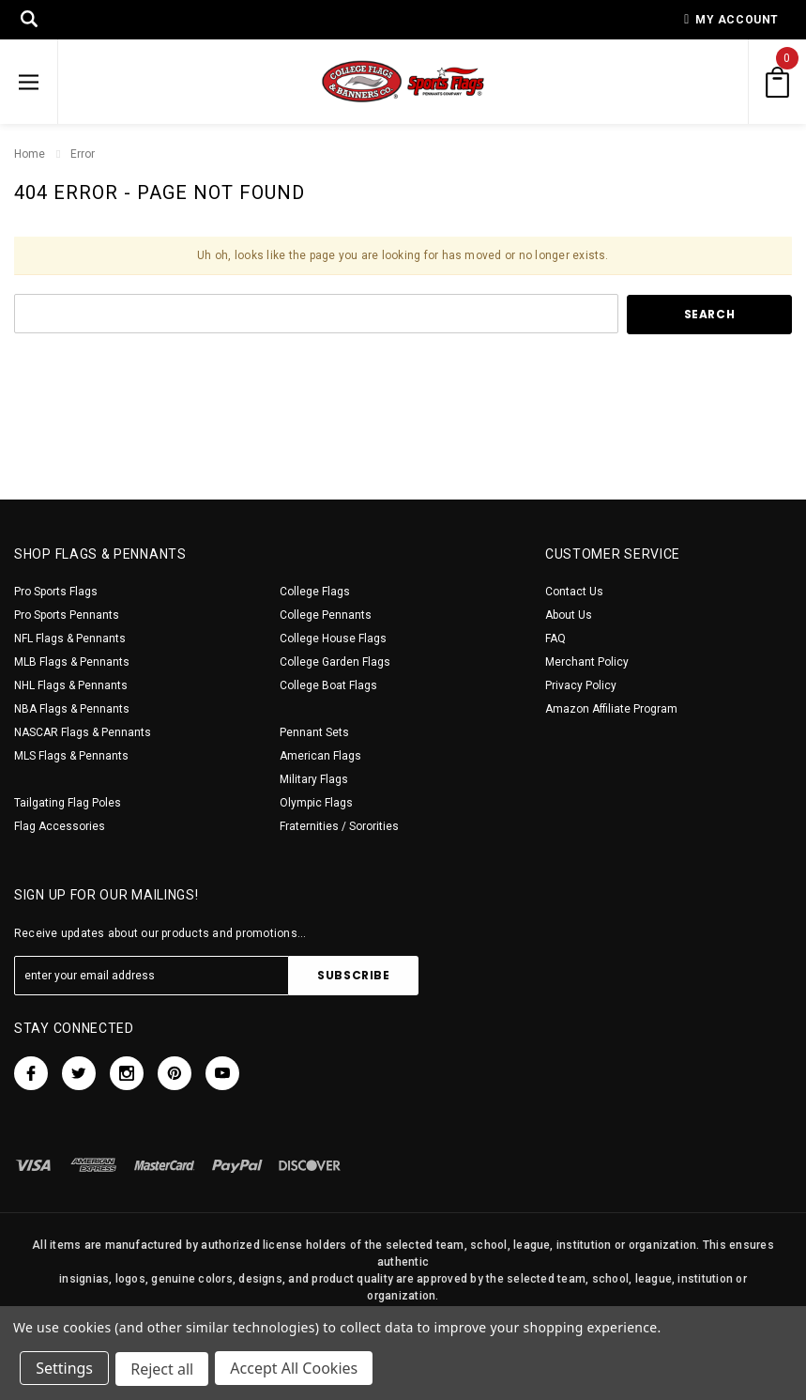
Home (29, 154)
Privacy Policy (580, 685)
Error (82, 154)
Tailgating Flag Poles (67, 802)
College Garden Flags (335, 662)
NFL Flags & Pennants (70, 638)
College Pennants (326, 615)
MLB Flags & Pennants (71, 662)
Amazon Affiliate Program (611, 708)
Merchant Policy (587, 662)
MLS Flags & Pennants (71, 755)
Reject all (163, 1370)
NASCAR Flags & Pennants (82, 732)
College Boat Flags (328, 685)
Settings (65, 1370)
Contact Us (574, 591)
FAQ (555, 638)
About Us (568, 615)
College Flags (315, 591)
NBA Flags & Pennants (71, 708)
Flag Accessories (59, 826)
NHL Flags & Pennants (71, 685)
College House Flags (333, 638)
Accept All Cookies (296, 1370)
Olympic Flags (316, 802)
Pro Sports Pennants (66, 615)
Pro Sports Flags (56, 591)
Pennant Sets (314, 732)
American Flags (320, 755)
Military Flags (314, 779)
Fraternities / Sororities (339, 826)
